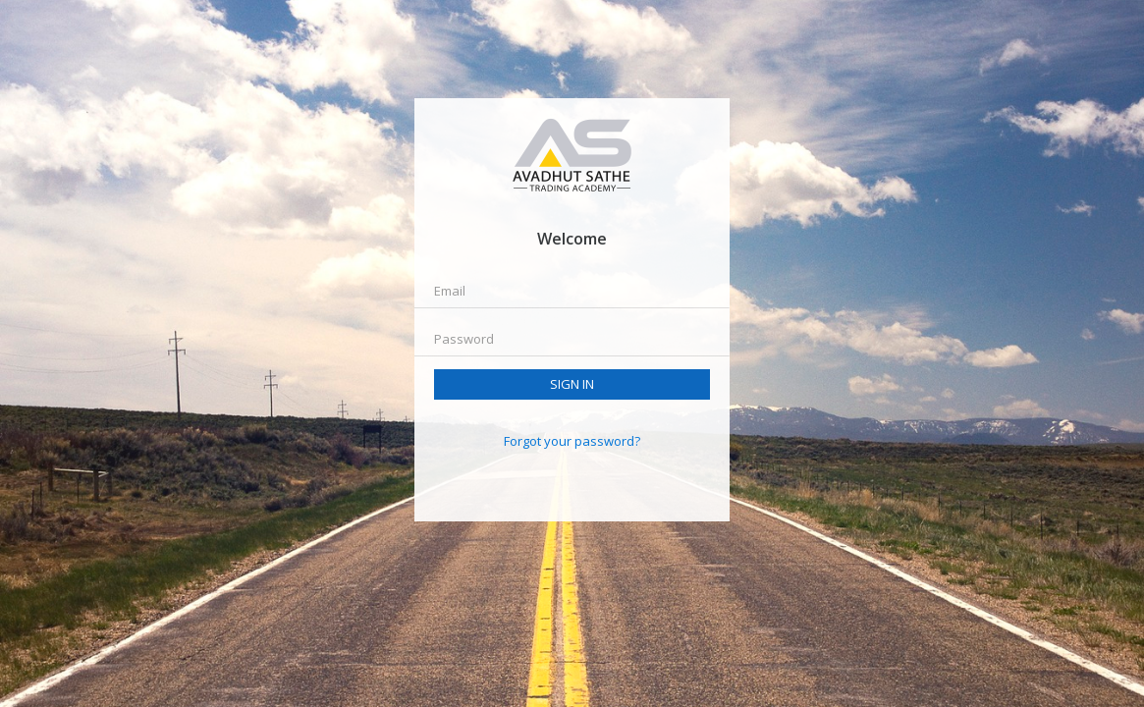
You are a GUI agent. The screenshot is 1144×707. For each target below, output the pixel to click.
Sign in (572, 384)
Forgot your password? (572, 441)
